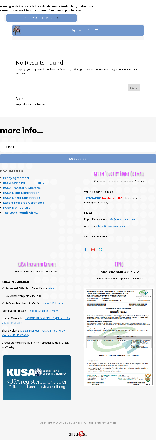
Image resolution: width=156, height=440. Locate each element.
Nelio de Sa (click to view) (43, 308)
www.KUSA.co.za (53, 301)
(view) (52, 286)
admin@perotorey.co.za (110, 224)
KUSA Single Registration (21, 195)
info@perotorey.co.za (122, 217)
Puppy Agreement (39, 18)
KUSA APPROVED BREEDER (23, 180)
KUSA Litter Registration (21, 190)
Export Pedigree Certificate (23, 200)
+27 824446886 (92, 195)
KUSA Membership (16, 205)
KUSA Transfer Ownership (22, 185)
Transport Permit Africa (20, 210)
